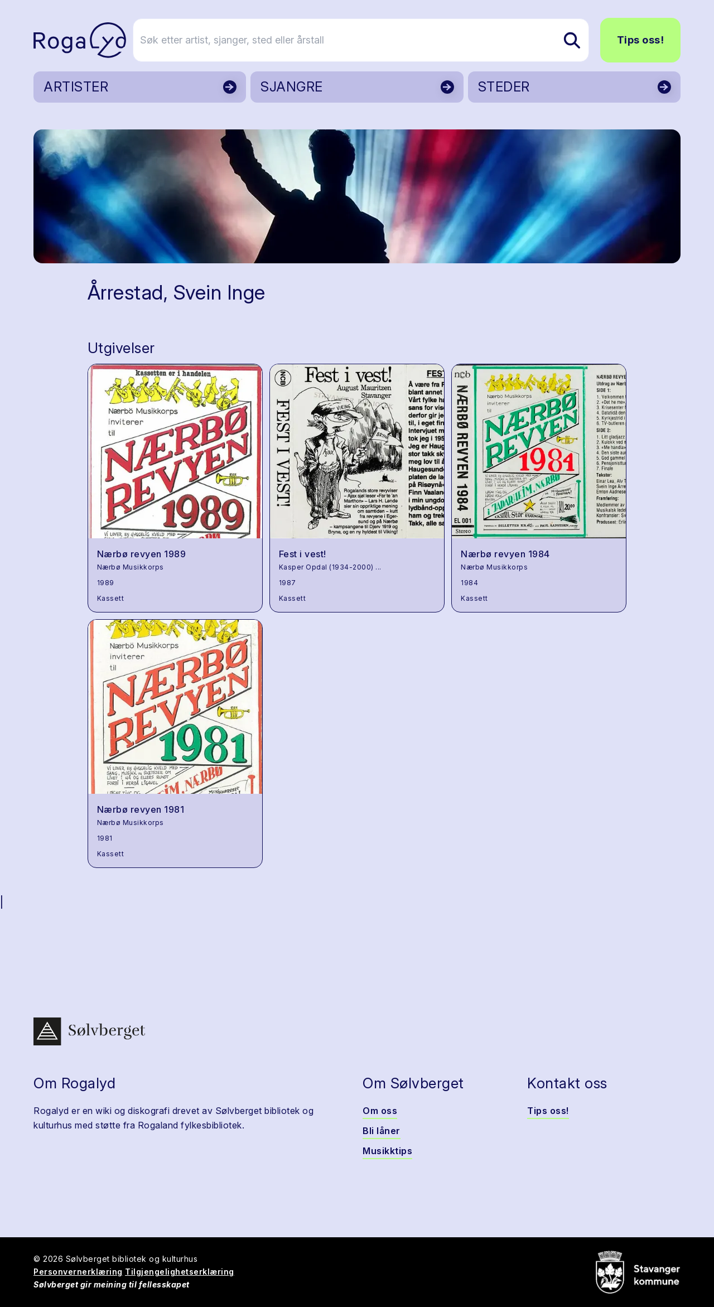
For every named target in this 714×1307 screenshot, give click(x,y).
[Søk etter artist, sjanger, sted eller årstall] (362, 40)
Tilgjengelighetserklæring (179, 1271)
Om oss (380, 1110)
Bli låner (382, 1130)
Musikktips (387, 1150)
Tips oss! (640, 40)
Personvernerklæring (78, 1271)
